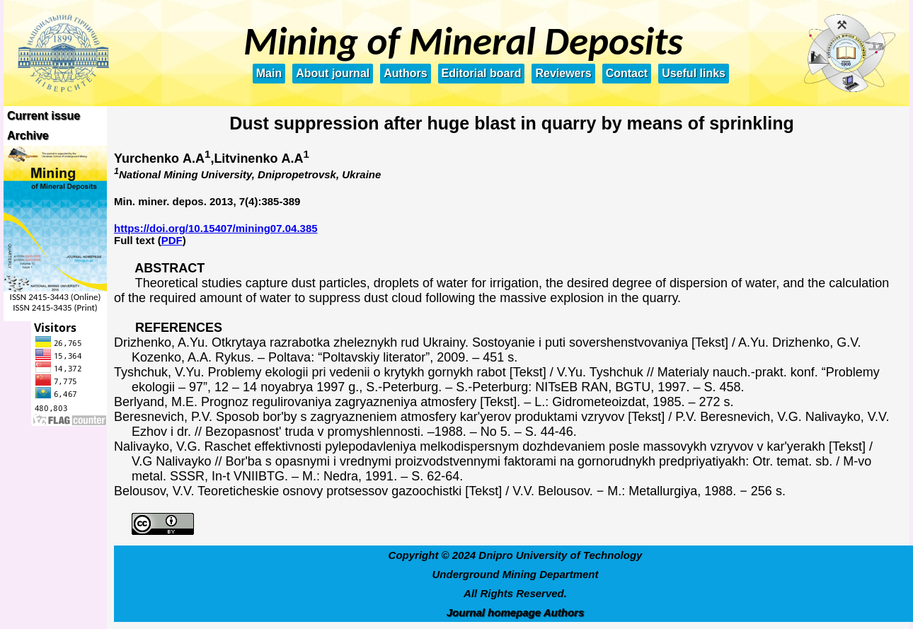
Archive (28, 135)
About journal (332, 73)
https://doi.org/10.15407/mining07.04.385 (216, 228)
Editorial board (482, 73)
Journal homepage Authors (515, 612)
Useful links (693, 73)
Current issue (43, 116)
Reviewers (563, 73)
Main (269, 73)
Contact (627, 73)
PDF (172, 240)
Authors (405, 73)
